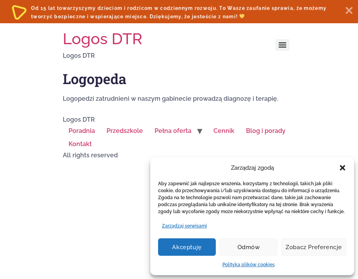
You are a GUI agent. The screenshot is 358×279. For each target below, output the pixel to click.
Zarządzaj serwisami (184, 226)
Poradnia (82, 130)
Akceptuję (186, 247)
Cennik (223, 130)
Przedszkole (125, 130)
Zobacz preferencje (314, 247)
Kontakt (80, 144)
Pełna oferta (173, 130)
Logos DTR (102, 38)
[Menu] (282, 45)
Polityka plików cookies (248, 264)
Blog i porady (266, 130)
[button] (342, 168)
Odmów (249, 247)
